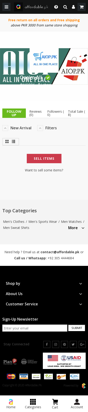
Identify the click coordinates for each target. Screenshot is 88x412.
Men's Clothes (13, 221)
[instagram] (55, 344)
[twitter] (73, 344)
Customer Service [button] (44, 304)
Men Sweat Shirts (16, 227)
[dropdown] (73, 7)
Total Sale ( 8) (76, 113)
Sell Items (44, 158)
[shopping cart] (82, 7)
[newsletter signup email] (34, 328)
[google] (82, 344)
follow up (14, 113)
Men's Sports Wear (42, 221)
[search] (65, 7)
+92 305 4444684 (60, 258)
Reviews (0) (35, 113)
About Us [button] (44, 294)
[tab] (76, 227)
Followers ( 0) (55, 113)
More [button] (76, 228)
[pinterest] (64, 344)
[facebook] (46, 344)
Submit (76, 328)
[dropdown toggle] (55, 7)
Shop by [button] (44, 283)
